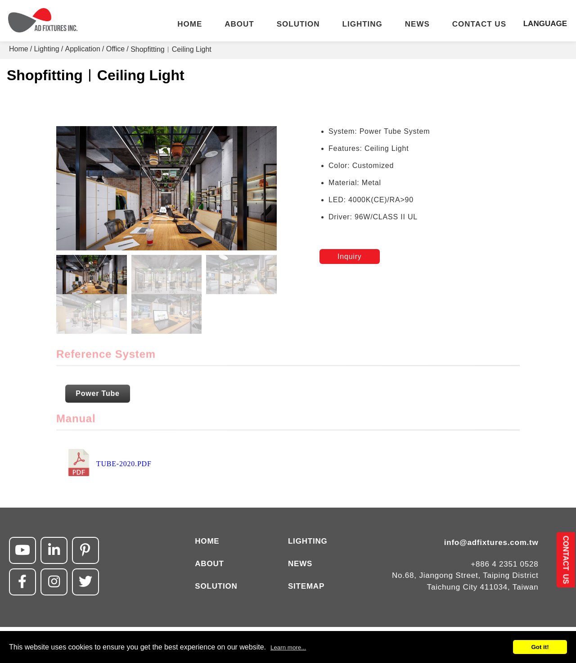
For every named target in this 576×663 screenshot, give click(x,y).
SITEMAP (306, 586)
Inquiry (350, 256)
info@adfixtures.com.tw (491, 542)
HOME (189, 24)
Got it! (540, 647)
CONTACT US (479, 24)
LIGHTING (362, 24)
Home (18, 49)
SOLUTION (298, 24)
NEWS (417, 24)
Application (82, 49)
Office (115, 49)
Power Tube (98, 393)
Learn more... (288, 647)
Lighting (46, 49)
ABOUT (239, 24)
